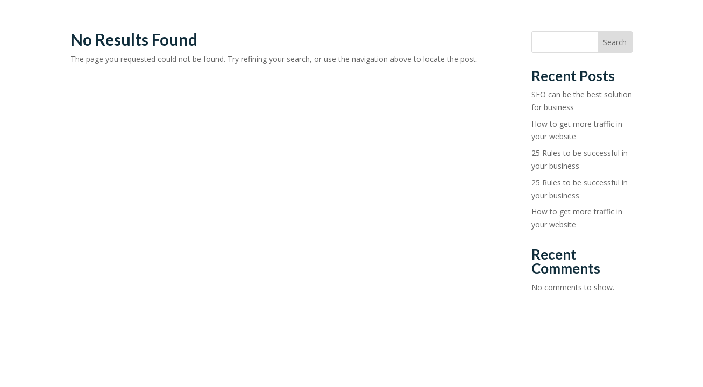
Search (615, 42)
